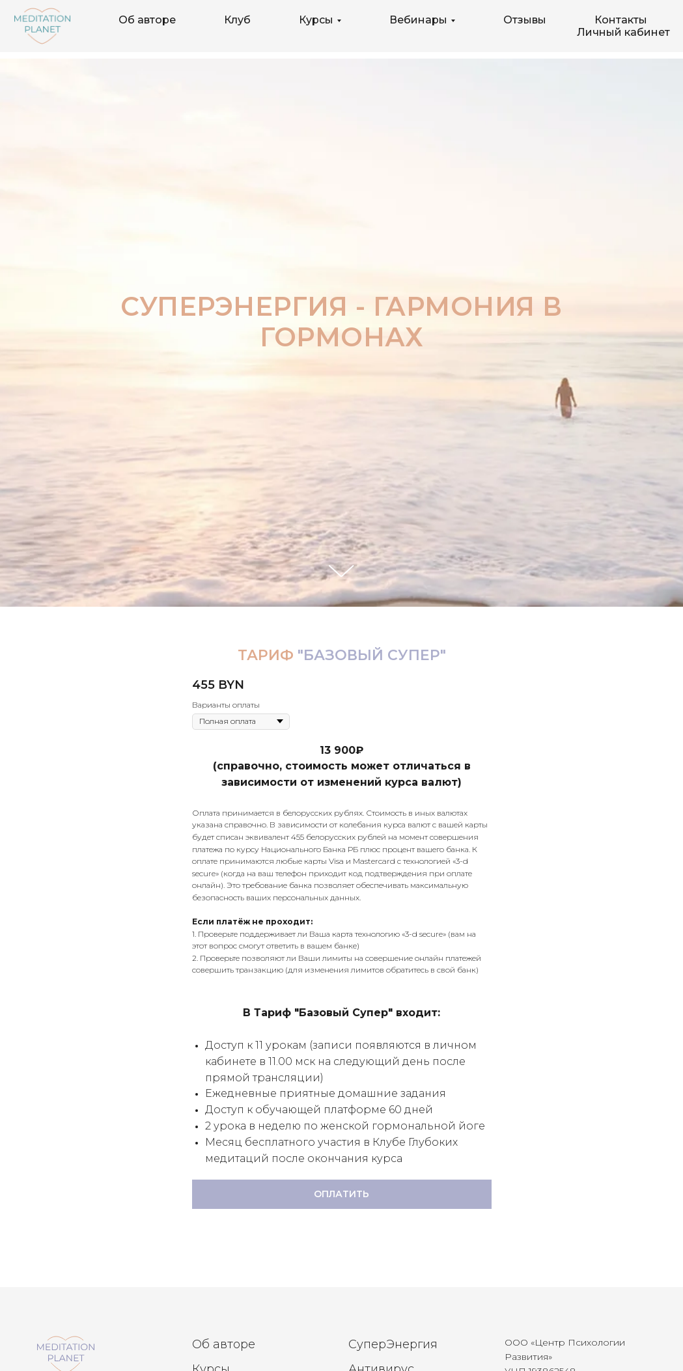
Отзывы (524, 20)
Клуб (237, 20)
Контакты (620, 20)
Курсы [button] (316, 20)
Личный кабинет (623, 32)
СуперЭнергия (393, 1344)
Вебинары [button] (418, 20)
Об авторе (147, 20)
